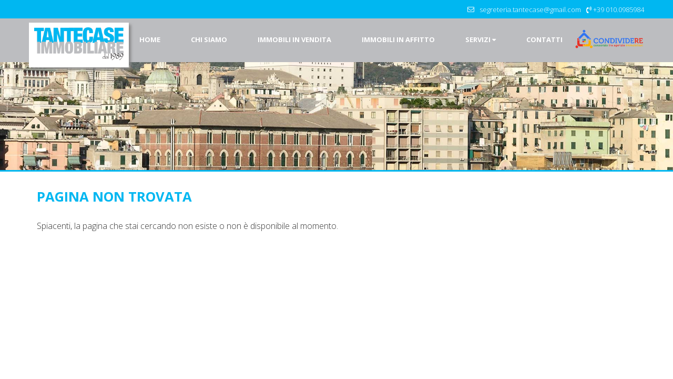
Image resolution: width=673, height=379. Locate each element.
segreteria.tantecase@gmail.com (530, 9)
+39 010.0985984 (618, 9)
